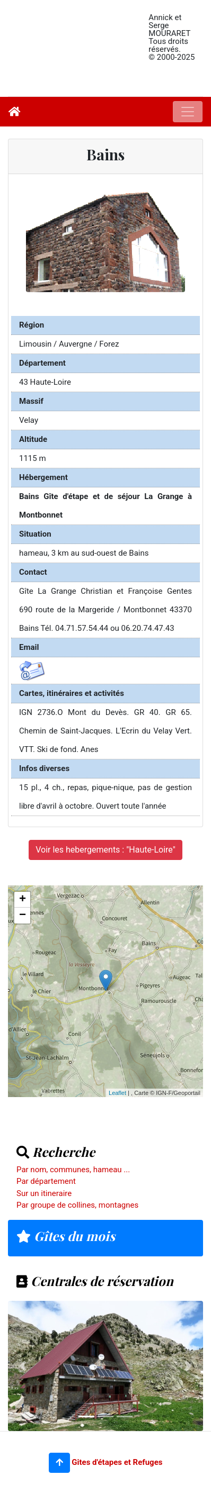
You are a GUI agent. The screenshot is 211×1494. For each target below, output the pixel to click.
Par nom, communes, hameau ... (73, 1169)
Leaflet (117, 1093)
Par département (46, 1181)
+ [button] (22, 900)
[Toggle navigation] (188, 111)
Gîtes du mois (65, 1235)
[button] (59, 1463)
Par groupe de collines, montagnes (77, 1205)
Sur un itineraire (44, 1193)
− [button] (22, 915)
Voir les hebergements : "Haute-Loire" (105, 850)
